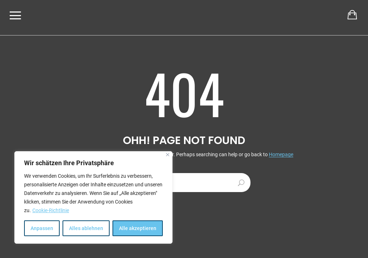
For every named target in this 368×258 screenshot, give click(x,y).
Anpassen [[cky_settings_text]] (42, 228)
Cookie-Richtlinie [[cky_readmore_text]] (50, 210)
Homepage (281, 154)
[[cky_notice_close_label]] (167, 154)
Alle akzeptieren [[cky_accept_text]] (137, 228)
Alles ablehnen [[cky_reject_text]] (86, 228)
